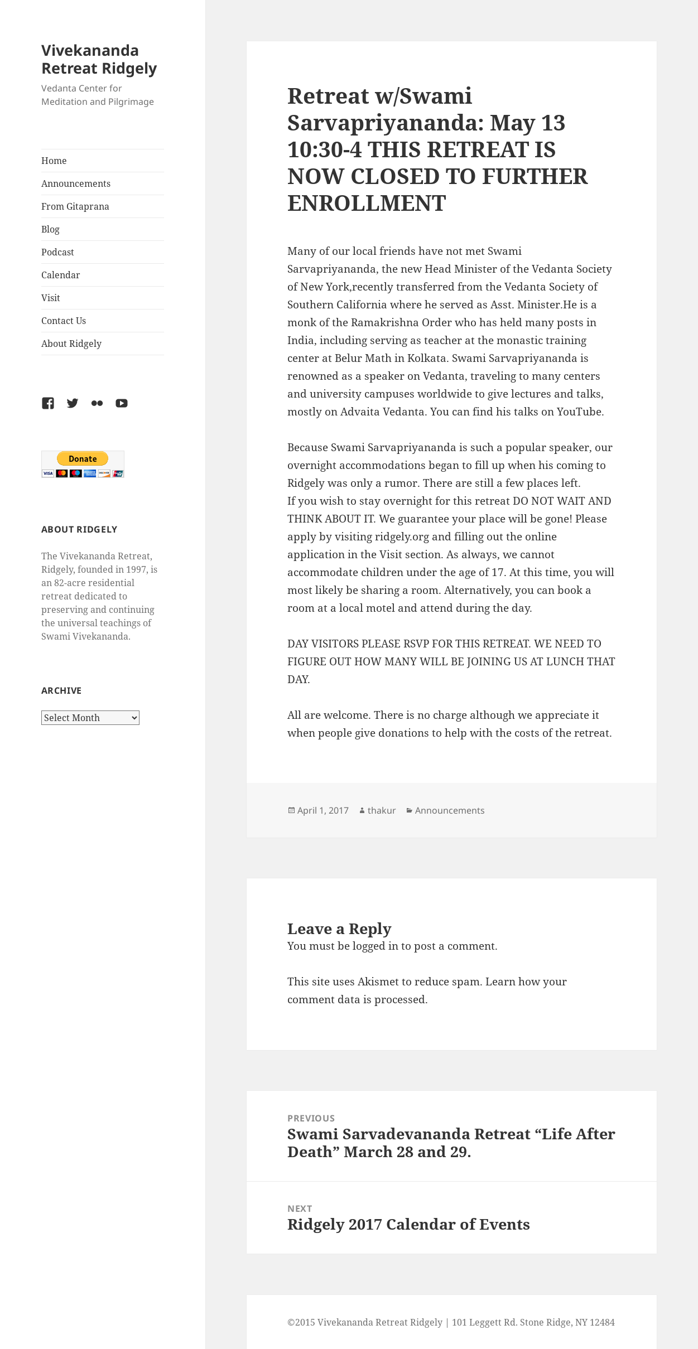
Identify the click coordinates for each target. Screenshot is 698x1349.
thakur (382, 810)
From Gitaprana (75, 206)
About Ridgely (71, 343)
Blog (50, 229)
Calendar (60, 275)
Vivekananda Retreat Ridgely (99, 59)
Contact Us (63, 321)
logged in (375, 946)
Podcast (57, 252)
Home (54, 160)
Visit (50, 298)
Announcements (75, 183)
